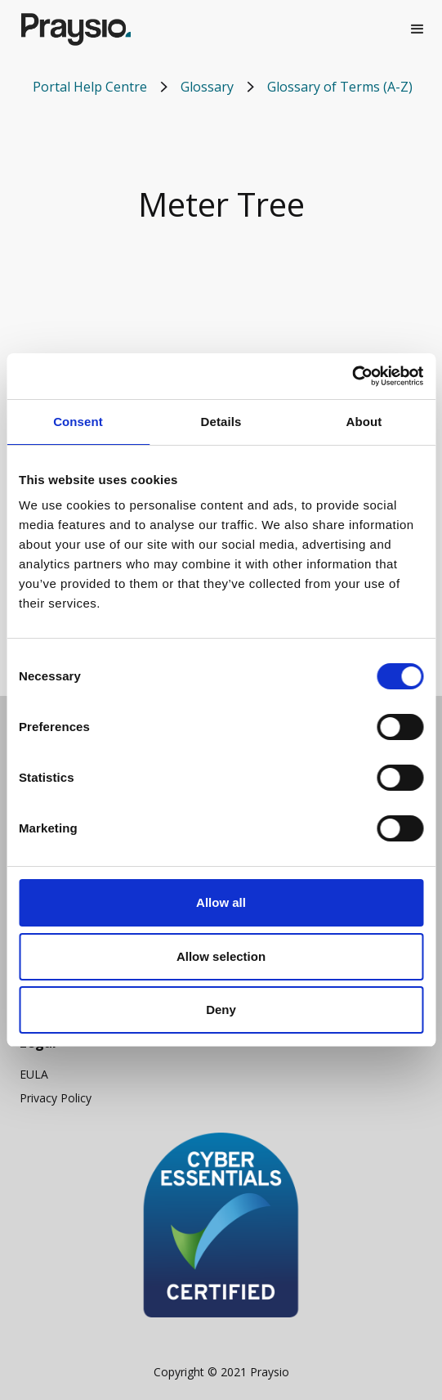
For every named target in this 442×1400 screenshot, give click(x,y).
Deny (221, 1009)
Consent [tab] (78, 422)
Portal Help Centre (90, 87)
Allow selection (221, 956)
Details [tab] (221, 422)
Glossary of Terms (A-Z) (340, 87)
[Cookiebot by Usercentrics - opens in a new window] (351, 376)
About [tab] (364, 422)
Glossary (207, 87)
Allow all (221, 902)
